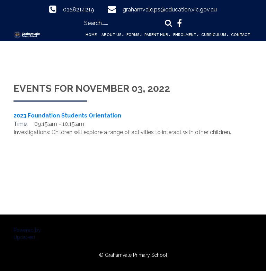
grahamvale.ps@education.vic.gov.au (170, 9)
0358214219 (78, 9)
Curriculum (213, 35)
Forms (133, 35)
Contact (240, 35)
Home (91, 35)
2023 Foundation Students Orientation (67, 115)
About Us (111, 35)
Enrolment (184, 35)
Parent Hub (156, 35)
